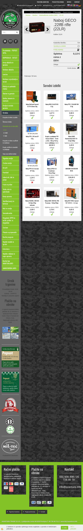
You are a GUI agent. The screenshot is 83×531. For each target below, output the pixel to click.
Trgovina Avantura (43, 2)
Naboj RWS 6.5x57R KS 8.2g (51, 105)
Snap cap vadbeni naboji (9, 154)
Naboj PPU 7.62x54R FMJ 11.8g (72, 105)
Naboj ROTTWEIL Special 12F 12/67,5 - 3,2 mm (71, 202)
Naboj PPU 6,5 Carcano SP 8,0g (32, 169)
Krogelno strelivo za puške (10, 117)
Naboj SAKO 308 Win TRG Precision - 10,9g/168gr (52, 202)
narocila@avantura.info (68, 521)
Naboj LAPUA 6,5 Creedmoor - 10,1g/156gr (52, 170)
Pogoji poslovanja (58, 2)
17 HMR (5, 136)
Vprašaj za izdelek (59, 46)
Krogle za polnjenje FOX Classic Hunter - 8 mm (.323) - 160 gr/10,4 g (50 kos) (51, 139)
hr (77, 5)
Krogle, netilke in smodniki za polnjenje (10, 148)
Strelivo (34, 15)
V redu (64, 528)
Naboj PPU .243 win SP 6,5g (32, 137)
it (74, 5)
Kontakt (77, 2)
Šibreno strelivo (7, 122)
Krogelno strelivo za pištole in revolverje (10, 141)
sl (68, 5)
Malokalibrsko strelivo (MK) (10, 126)
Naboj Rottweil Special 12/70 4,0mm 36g (32, 105)
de (80, 5)
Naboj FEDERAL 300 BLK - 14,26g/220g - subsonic (32, 203)
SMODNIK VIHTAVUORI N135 (71, 169)
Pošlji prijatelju (58, 50)
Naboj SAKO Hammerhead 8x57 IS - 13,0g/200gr (71, 138)
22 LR (4, 130)
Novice (69, 2)
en (71, 5)
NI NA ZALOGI (33, 133)
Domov (28, 15)
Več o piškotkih (73, 528)
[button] (47, 29)
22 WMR (5, 133)
